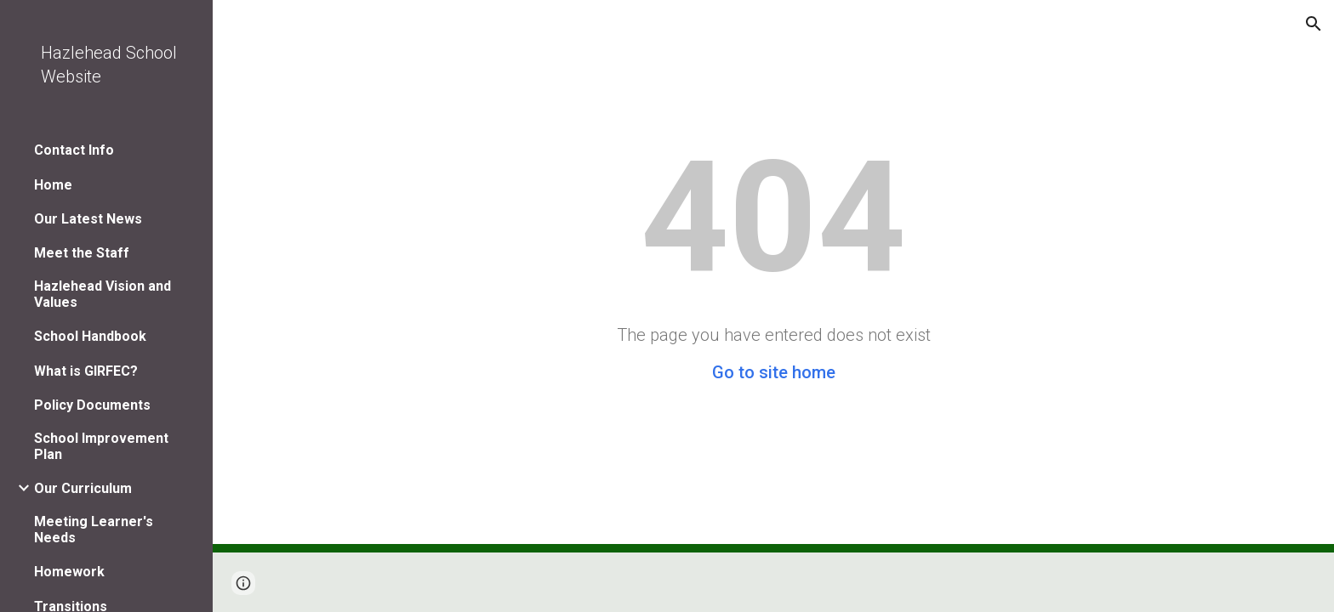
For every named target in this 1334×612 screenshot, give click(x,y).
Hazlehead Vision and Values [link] (102, 294)
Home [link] (53, 185)
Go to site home (773, 372)
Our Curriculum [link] (83, 488)
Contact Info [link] (74, 150)
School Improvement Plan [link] (101, 446)
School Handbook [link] (90, 336)
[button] (1313, 23)
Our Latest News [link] (88, 219)
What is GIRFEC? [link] (86, 371)
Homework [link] (69, 572)
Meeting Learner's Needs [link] (93, 529)
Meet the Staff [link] (81, 253)
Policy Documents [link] (92, 405)
